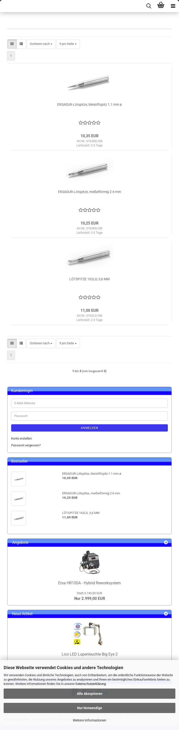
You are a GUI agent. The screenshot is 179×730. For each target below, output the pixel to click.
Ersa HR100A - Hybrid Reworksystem (89, 583)
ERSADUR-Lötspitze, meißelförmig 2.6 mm (89, 192)
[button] (12, 44)
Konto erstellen (21, 438)
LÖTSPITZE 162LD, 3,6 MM (89, 279)
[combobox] (41, 44)
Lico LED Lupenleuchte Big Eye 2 (90, 654)
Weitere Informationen (89, 720)
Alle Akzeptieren (89, 694)
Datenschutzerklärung (90, 684)
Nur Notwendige (89, 708)
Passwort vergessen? (26, 445)
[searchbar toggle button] (149, 6)
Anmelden (89, 428)
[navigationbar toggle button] (173, 6)
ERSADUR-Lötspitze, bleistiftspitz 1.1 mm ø (89, 104)
